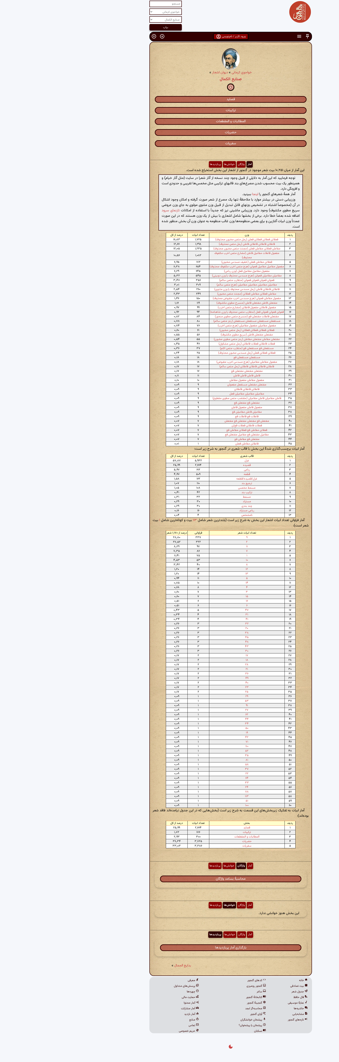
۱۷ (185, 655)
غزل (185, 461)
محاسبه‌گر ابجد (194, 1008)
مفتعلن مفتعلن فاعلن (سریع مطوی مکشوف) (186, 335)
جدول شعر (238, 992)
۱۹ (186, 733)
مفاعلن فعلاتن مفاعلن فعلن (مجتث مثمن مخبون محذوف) (185, 249)
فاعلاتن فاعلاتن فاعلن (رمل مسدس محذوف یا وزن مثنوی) (185, 289)
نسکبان (199, 1031)
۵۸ (185, 764)
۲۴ (185, 787)
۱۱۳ (134, 520)
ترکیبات (170, 110)
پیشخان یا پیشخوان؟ (191, 1025)
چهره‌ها (132, 992)
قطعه (185, 474)
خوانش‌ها (168, 164)
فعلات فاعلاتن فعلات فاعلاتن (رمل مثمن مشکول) (185, 344)
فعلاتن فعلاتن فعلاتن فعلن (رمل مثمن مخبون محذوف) (185, 239)
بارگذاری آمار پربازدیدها (169, 947)
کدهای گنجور (195, 980)
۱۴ (185, 583)
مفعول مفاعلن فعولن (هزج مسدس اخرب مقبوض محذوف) (186, 298)
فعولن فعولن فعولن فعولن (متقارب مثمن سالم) (185, 280)
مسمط (186, 497)
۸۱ (185, 760)
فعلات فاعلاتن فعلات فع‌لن (185, 426)
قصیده (186, 465)
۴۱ (185, 619)
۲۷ (185, 710)
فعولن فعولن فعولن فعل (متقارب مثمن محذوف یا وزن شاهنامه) (186, 312)
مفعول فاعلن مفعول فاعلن (185, 407)
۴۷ (185, 610)
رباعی (186, 470)
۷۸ (185, 792)
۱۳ (185, 574)
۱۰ (186, 560)
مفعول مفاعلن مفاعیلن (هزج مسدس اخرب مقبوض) (185, 362)
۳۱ (185, 615)
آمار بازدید (130, 1014)
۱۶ (186, 601)
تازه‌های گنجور (236, 1020)
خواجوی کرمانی (180, 72)
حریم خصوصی (128, 1031)
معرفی (132, 980)
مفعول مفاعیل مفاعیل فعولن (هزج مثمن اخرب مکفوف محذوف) (185, 267)
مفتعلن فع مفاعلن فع (185, 439)
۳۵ (185, 755)
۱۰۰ (185, 805)
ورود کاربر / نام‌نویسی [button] (169, 36)
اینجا (194, 194)
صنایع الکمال (169, 79)
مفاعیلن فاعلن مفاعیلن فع (186, 412)
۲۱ (185, 669)
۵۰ (185, 728)
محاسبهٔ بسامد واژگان (169, 879)
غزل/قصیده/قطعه (185, 479)
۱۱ (186, 546)
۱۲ (185, 569)
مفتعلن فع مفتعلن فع (185, 403)
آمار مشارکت (129, 1008)
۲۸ (185, 665)
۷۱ (185, 742)
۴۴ (185, 719)
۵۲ (185, 751)
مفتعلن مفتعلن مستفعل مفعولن (185, 385)
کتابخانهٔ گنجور (195, 997)
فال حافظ (239, 997)
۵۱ (185, 801)
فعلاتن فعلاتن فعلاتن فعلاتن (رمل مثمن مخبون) (185, 330)
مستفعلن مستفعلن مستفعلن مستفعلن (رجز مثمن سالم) (185, 321)
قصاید (169, 99)
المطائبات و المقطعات (169, 121)
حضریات (169, 132)
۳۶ (185, 674)
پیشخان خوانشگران (192, 1020)
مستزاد (186, 501)
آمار (188, 164)
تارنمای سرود (109, 210)
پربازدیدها (154, 164)
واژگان (180, 164)
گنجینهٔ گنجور (195, 1003)
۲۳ (185, 687)
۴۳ (185, 646)
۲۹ (185, 696)
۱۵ (185, 596)
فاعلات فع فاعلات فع (185, 416)
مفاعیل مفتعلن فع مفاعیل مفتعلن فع (186, 435)
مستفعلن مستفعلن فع (185, 357)
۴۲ (185, 737)
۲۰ (185, 628)
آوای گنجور (197, 1014)
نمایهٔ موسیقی (236, 1003)
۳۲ (185, 624)
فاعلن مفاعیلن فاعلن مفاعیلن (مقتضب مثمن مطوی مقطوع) (185, 398)
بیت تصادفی (237, 986)
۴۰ (185, 683)
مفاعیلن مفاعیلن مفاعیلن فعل (185, 394)
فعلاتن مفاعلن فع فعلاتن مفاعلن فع (185, 430)
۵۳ (185, 701)
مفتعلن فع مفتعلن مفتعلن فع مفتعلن (185, 421)
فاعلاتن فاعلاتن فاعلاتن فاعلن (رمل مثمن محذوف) (186, 244)
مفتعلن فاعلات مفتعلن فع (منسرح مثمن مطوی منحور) (186, 316)
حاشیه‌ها (239, 1008)
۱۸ (185, 660)
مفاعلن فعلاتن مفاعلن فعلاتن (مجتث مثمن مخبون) (185, 294)
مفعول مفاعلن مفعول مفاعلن (185, 380)
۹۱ (186, 705)
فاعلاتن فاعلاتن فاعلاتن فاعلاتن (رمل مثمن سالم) (185, 366)
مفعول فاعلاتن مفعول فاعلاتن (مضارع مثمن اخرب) (186, 307)
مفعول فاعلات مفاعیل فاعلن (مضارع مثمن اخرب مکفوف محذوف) (185, 255)
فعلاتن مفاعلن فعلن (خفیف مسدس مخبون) (185, 262)
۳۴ (185, 724)
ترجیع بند (185, 483)
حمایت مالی (129, 997)
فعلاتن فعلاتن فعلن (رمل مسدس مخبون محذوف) (185, 353)
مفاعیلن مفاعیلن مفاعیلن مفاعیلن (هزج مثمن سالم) (185, 285)
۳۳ (186, 783)
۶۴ (185, 778)
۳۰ (185, 651)
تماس (132, 1025)
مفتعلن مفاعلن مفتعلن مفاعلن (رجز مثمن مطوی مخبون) (186, 339)
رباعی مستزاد (185, 511)
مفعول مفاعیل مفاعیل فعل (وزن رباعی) (185, 271)
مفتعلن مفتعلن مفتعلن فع (185, 371)
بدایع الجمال (121, 965)
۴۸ (185, 642)
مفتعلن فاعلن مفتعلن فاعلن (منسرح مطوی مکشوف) (185, 303)
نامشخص (185, 515)
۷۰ (185, 746)
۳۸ (185, 633)
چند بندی (185, 506)
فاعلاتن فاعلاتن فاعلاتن (185, 389)
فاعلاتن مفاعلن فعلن (185, 444)
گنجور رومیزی (195, 986)
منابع (133, 1020)
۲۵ (185, 692)
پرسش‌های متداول (125, 986)
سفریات (169, 143)
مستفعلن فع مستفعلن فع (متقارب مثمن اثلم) (186, 348)
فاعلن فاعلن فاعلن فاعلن (185, 376)
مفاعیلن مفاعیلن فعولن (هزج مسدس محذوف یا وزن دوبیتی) (186, 276)
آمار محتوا (130, 1003)
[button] (246, 36)
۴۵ (185, 637)
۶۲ (185, 714)
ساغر (200, 992)
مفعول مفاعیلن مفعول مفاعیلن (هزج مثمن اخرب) (186, 326)
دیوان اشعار (159, 72)
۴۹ (185, 678)
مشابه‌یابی (238, 1014)
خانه (242, 980)
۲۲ (185, 774)
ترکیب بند (185, 492)
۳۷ (185, 769)
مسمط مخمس (185, 488)
